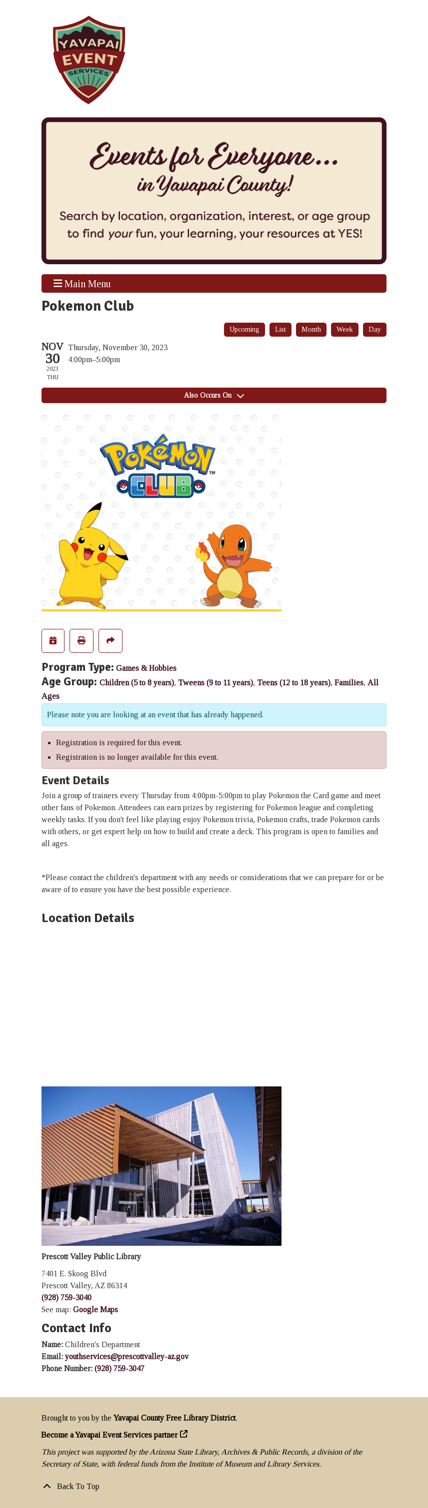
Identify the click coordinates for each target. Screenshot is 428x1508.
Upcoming (245, 329)
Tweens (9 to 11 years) (215, 682)
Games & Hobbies (146, 668)
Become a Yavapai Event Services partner (110, 1435)
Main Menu (83, 283)
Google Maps (95, 1309)
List (280, 329)
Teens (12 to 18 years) (293, 682)
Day (374, 329)
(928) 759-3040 (67, 1297)
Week (344, 329)
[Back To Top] (214, 1486)
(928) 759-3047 (119, 1368)
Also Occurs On (214, 395)
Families (349, 682)
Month (311, 329)
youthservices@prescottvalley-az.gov (126, 1356)
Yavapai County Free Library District (175, 1418)
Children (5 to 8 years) (137, 682)
